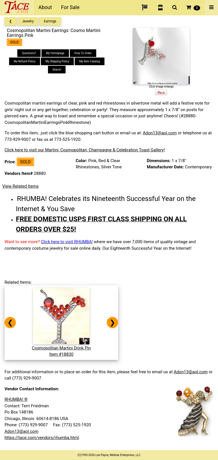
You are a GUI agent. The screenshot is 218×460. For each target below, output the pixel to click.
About (45, 7)
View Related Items (20, 186)
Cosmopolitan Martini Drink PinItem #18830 (61, 348)
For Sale (70, 7)
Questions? (29, 53)
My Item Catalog (89, 61)
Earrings (50, 21)
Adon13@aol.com (160, 132)
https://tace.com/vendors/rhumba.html (42, 437)
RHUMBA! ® (16, 399)
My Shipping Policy (57, 61)
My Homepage (55, 53)
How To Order (83, 53)
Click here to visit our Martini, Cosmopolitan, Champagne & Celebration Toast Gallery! (85, 149)
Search (57, 69)
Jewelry (28, 21)
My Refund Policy (24, 61)
